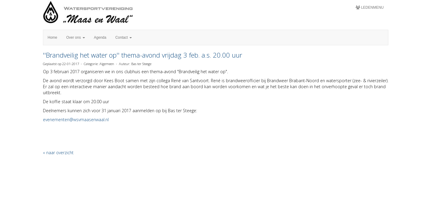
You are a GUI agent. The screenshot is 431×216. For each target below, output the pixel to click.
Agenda (100, 37)
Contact (123, 37)
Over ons (75, 37)
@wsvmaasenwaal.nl (76, 119)
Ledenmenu (370, 7)
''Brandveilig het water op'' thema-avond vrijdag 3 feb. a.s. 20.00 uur (142, 54)
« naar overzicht (58, 152)
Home (52, 37)
